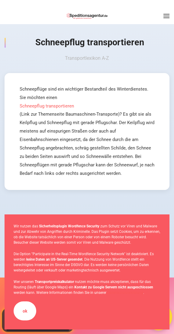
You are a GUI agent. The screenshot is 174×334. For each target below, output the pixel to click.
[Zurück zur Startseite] (87, 16)
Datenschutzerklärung (125, 293)
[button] (166, 16)
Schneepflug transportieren (47, 106)
